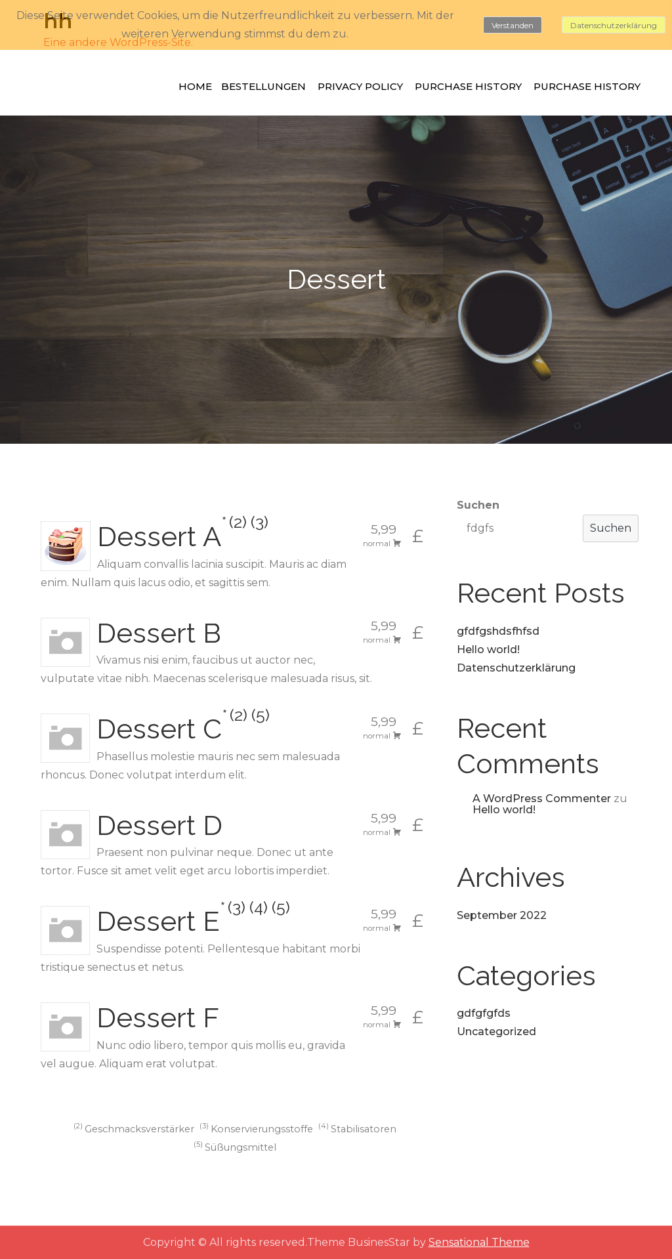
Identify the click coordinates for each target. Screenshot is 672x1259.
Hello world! (488, 649)
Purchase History (468, 86)
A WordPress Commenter (541, 798)
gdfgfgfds (484, 1013)
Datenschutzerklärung (516, 668)
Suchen (478, 505)
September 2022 (502, 915)
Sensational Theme (479, 1242)
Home (195, 86)
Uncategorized (496, 1031)
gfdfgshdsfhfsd (498, 631)
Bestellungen (263, 86)
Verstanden (513, 25)
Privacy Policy (360, 86)
